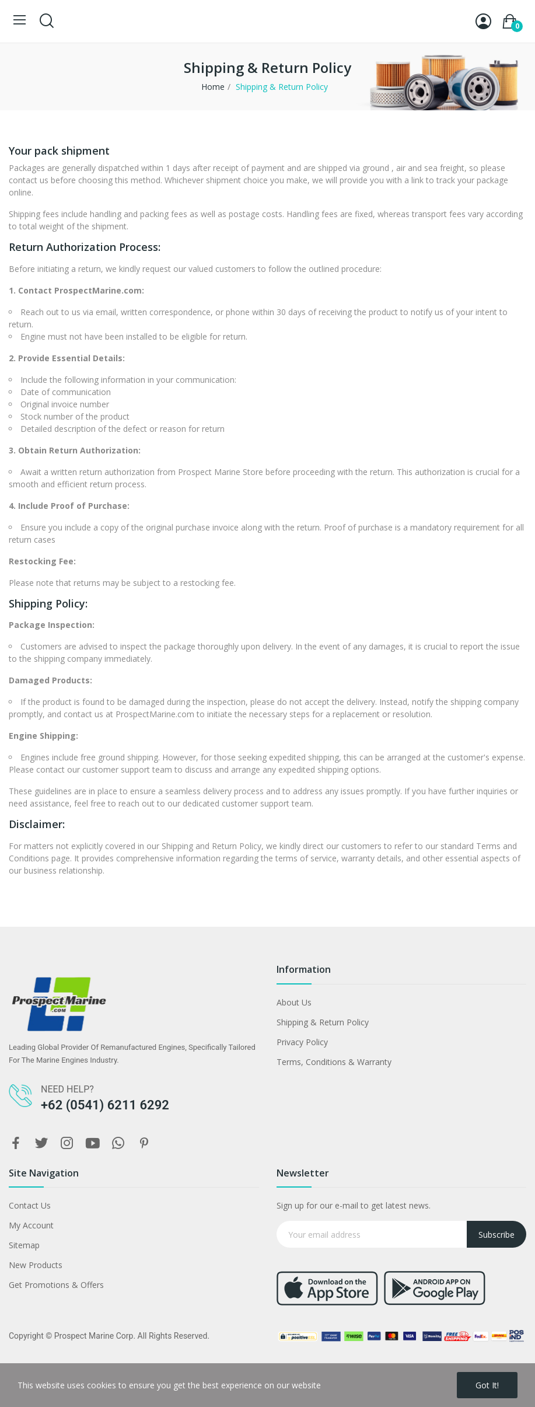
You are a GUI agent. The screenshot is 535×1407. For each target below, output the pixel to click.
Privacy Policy (302, 1042)
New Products (35, 1264)
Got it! (487, 1385)
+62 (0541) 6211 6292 (105, 1105)
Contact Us (30, 1205)
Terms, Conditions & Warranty (334, 1061)
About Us (294, 1002)
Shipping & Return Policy (323, 1022)
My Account (31, 1225)
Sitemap (24, 1245)
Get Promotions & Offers (56, 1284)
